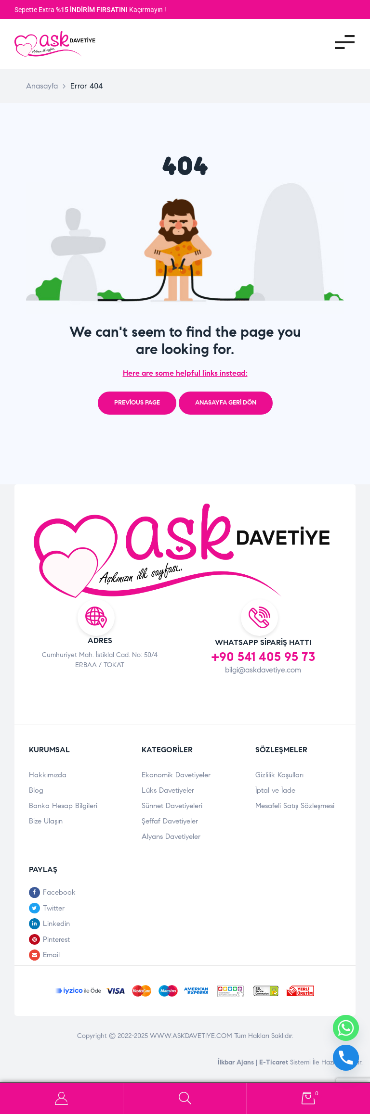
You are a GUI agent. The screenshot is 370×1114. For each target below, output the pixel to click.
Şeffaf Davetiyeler (170, 821)
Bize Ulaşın (46, 821)
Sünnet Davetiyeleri (172, 805)
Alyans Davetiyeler (171, 836)
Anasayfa (42, 85)
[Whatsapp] (346, 1028)
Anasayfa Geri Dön (225, 402)
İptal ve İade (275, 790)
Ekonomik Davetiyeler (176, 775)
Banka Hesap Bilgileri (63, 805)
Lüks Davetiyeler (168, 790)
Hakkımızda (47, 775)
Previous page (137, 402)
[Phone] (346, 1058)
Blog (36, 790)
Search (185, 1098)
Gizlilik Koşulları (279, 775)
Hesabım (61, 1098)
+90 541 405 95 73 (263, 656)
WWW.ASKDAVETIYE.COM (192, 1036)
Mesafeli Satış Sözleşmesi (294, 805)
